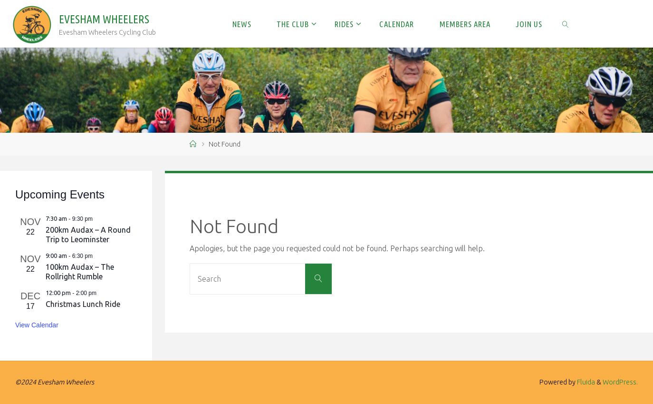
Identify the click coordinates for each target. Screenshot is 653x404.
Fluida (585, 382)
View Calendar (36, 325)
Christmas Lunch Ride (83, 304)
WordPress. (620, 382)
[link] (565, 24)
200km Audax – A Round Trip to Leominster (88, 235)
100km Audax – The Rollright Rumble (80, 272)
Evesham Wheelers (104, 19)
